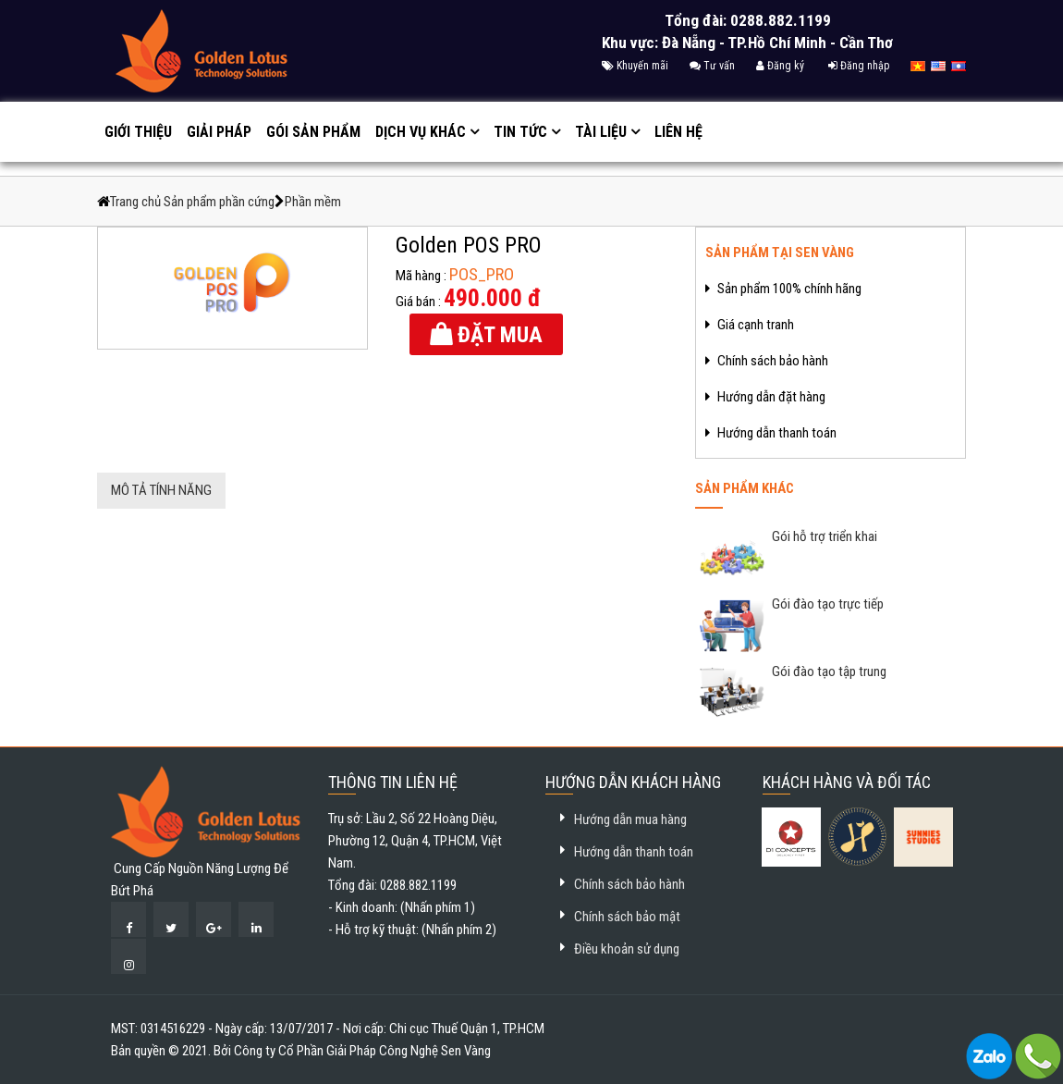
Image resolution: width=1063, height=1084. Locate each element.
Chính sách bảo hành (629, 884)
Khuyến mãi (635, 65)
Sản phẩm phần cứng (219, 201)
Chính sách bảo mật (627, 916)
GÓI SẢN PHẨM (313, 132)
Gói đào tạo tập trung (827, 671)
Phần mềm (313, 201)
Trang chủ (137, 201)
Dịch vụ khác (420, 132)
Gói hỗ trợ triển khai (823, 536)
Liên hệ (678, 132)
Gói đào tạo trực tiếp (826, 604)
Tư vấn (712, 65)
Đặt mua (497, 335)
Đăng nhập (858, 65)
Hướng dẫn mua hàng (630, 819)
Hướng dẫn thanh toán (633, 852)
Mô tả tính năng (161, 490)
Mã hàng (418, 275)
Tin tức (520, 132)
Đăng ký (780, 65)
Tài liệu (601, 132)
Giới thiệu (138, 132)
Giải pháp (219, 132)
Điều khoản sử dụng (626, 949)
